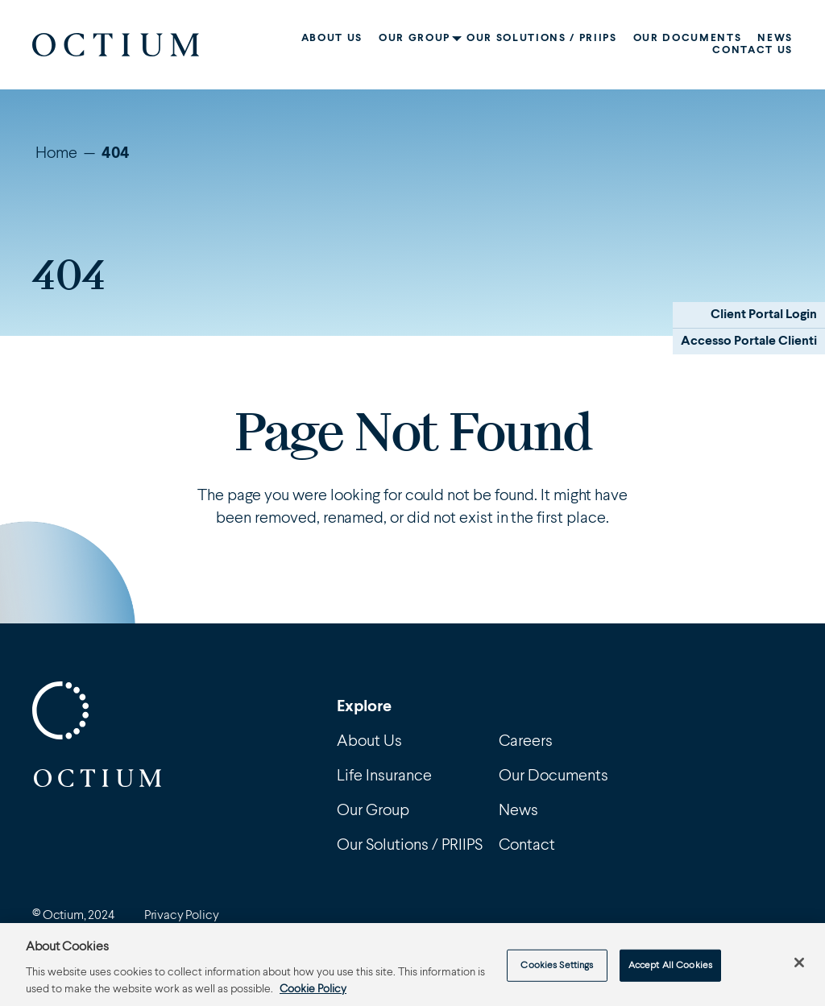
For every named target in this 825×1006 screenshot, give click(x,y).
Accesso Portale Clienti (749, 341)
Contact (527, 846)
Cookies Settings (556, 965)
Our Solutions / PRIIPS (541, 38)
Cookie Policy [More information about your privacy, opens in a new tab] (313, 989)
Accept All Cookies (670, 965)
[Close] (799, 962)
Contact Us (752, 50)
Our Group (414, 38)
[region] (412, 964)
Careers (526, 742)
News (775, 38)
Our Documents (687, 38)
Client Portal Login (764, 314)
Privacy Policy (181, 915)
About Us (332, 38)
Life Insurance (384, 776)
